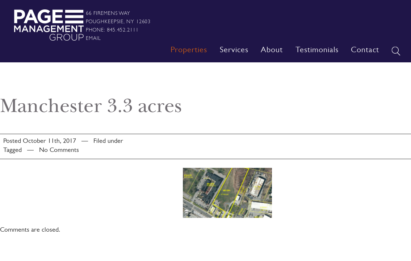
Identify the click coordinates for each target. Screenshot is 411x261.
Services (234, 51)
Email (93, 38)
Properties (189, 51)
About (272, 51)
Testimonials (317, 51)
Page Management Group (49, 25)
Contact (365, 51)
